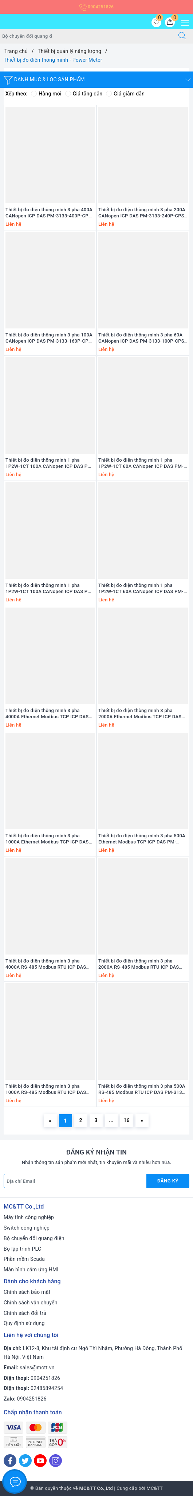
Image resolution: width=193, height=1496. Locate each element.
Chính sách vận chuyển (31, 1302)
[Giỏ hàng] (170, 22)
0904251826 (96, 7)
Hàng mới (46, 94)
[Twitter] (25, 1460)
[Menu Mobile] (183, 22)
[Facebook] (10, 1460)
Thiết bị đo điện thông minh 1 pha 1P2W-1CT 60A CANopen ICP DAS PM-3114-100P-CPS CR (141, 463)
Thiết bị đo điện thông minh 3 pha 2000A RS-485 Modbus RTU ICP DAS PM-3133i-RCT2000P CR (138, 964)
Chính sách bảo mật (27, 1292)
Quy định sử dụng (24, 1323)
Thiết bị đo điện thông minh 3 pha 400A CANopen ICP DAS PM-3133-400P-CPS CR (48, 213)
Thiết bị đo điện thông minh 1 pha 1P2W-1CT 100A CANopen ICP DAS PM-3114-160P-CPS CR (49, 463)
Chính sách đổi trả (25, 1313)
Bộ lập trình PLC (22, 1249)
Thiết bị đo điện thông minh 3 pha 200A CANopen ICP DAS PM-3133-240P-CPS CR (141, 213)
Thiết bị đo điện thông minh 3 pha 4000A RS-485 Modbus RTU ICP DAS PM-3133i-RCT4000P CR (45, 964)
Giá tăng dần (84, 94)
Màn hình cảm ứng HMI (31, 1269)
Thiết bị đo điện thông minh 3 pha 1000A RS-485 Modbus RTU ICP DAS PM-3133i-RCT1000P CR (45, 1089)
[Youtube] (40, 1460)
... (111, 1120)
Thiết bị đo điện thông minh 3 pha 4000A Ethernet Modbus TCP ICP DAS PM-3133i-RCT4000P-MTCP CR (46, 714)
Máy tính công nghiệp (29, 1217)
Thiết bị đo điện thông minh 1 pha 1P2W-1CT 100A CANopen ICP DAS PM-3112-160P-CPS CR (49, 589)
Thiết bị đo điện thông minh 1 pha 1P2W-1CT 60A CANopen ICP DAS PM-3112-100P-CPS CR (141, 589)
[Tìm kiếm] (182, 36)
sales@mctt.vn (37, 1367)
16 (126, 1120)
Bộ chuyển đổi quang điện (34, 1238)
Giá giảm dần (125, 94)
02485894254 (47, 1388)
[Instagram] (55, 1460)
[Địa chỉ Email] (75, 1181)
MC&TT (154, 1488)
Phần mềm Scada (24, 1259)
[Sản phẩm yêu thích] (156, 22)
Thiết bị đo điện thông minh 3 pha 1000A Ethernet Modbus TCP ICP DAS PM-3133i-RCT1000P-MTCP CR (46, 839)
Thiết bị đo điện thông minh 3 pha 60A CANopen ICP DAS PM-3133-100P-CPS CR (141, 338)
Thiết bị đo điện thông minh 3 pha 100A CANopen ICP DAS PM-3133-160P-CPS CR (48, 338)
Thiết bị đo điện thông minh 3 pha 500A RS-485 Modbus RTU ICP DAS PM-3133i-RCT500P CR (143, 1089)
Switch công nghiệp (27, 1228)
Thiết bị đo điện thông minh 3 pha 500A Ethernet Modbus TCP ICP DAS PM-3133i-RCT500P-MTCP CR (141, 839)
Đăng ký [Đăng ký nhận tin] (167, 1181)
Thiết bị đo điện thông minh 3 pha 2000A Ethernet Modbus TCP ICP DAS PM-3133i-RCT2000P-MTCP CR (139, 714)
